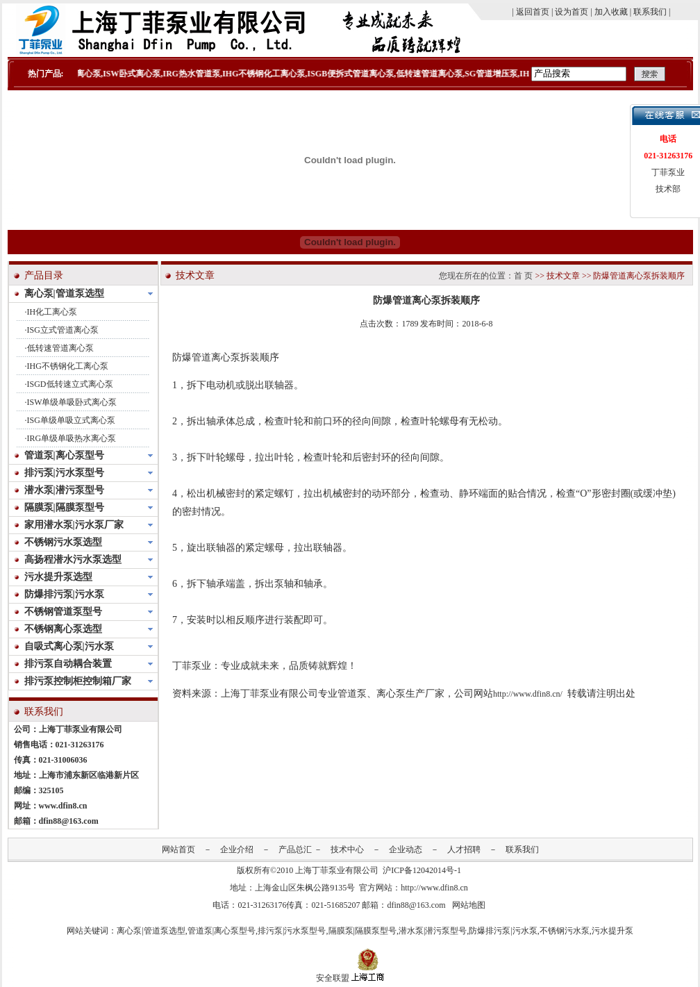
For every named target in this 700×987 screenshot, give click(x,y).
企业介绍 (236, 849)
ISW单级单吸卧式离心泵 (72, 402)
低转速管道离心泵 (60, 348)
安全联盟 (332, 978)
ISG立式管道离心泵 (63, 330)
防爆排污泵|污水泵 (503, 931)
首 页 (523, 276)
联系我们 (522, 849)
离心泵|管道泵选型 (151, 931)
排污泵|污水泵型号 (292, 931)
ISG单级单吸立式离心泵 (71, 420)
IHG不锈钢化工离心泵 (67, 366)
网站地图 (468, 905)
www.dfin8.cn (63, 806)
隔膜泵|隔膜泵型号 (362, 931)
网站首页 (178, 849)
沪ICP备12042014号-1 (422, 870)
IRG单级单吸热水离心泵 (72, 438)
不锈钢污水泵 (565, 931)
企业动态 (405, 849)
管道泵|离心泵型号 (222, 931)
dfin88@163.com (69, 821)
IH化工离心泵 (52, 312)
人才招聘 (464, 849)
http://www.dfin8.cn (434, 888)
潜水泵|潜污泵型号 (433, 931)
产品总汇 (295, 849)
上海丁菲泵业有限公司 (336, 870)
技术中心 (347, 849)
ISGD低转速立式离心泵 (70, 384)
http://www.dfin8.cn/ (527, 694)
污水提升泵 (612, 931)
